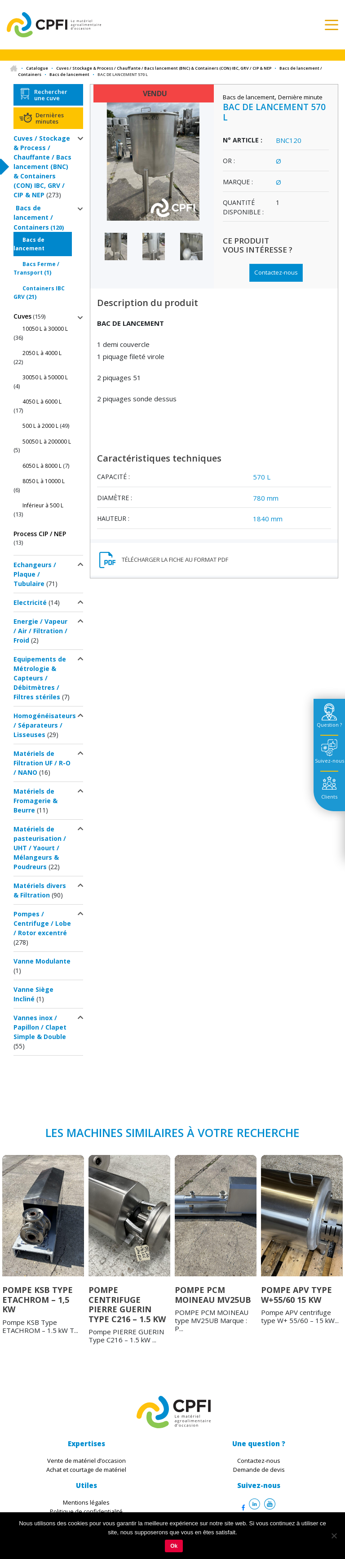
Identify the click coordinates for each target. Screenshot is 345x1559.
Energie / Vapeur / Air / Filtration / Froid (40, 630)
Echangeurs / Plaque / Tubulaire (34, 574)
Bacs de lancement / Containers (33, 217)
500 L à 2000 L (40, 426)
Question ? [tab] (329, 724)
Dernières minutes (49, 118)
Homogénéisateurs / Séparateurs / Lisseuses (44, 725)
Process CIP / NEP (39, 533)
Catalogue (37, 68)
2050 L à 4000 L (42, 353)
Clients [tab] (329, 796)
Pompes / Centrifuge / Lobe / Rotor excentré (42, 923)
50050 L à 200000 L (46, 441)
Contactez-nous (276, 272)
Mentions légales (86, 1502)
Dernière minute (300, 97)
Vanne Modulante (42, 961)
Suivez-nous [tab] (329, 760)
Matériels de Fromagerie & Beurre (35, 800)
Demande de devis (259, 1470)
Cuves (22, 316)
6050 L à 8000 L (42, 466)
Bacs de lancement (69, 74)
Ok (173, 1546)
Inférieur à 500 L (42, 505)
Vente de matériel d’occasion (86, 1461)
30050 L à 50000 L (45, 377)
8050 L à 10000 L (43, 481)
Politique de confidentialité (86, 1511)
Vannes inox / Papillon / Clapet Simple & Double (39, 1027)
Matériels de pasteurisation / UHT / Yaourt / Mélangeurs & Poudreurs (39, 848)
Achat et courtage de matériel (86, 1470)
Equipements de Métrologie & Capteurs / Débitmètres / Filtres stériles (39, 678)
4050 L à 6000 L (42, 401)
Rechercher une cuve (50, 95)
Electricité (30, 602)
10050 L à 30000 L (45, 329)
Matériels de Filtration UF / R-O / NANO (42, 763)
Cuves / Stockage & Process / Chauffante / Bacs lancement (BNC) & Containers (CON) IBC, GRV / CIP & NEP (163, 68)
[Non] (333, 1535)
